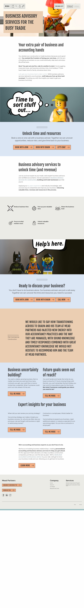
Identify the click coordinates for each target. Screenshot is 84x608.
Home (51, 483)
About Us (52, 484)
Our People (52, 486)
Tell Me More (15, 393)
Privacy (80, 504)
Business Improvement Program (73, 483)
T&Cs (75, 504)
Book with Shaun (43, 147)
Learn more (25, 465)
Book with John (21, 147)
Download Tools (7, 490)
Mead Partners (8, 480)
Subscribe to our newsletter (10, 485)
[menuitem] (3, 496)
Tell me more (15, 429)
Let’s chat (61, 147)
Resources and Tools (54, 488)
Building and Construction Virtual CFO (73, 485)
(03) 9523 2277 (59, 6)
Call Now (61, 299)
